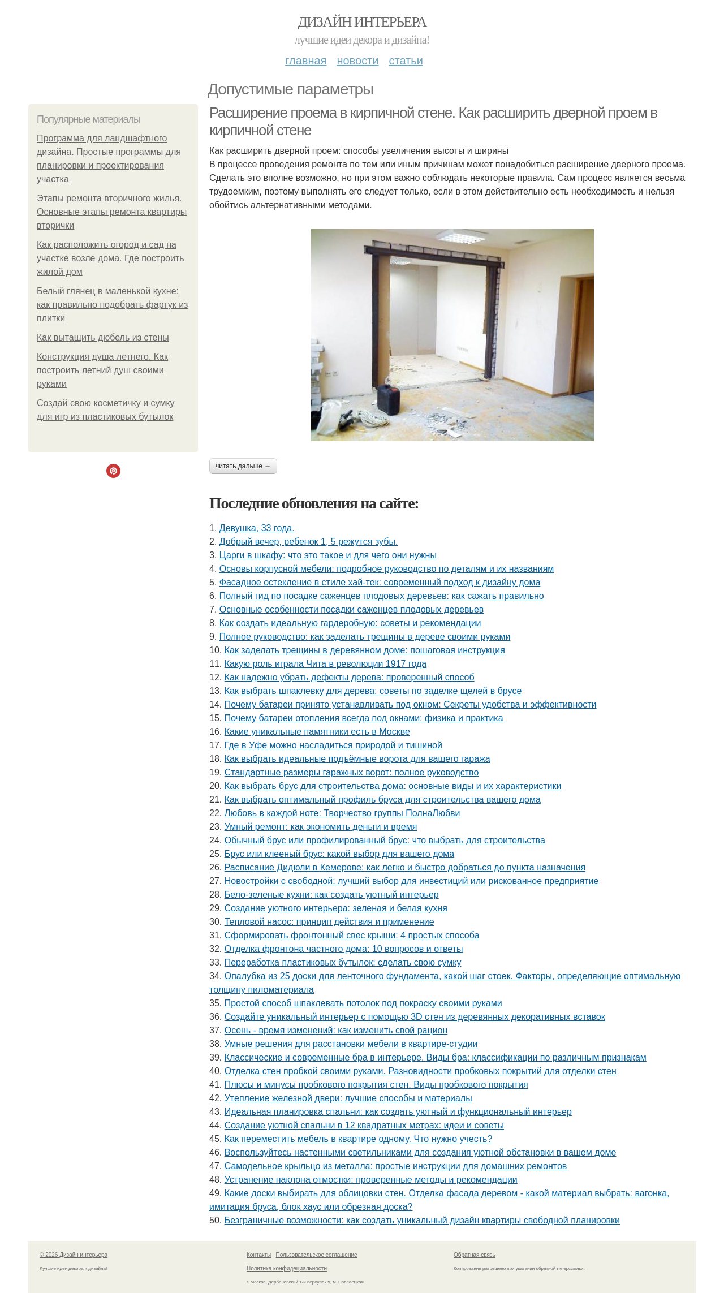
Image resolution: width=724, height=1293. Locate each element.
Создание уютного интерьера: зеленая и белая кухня (336, 908)
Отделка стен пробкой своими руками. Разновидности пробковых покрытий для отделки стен (421, 1071)
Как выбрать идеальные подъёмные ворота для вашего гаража (357, 759)
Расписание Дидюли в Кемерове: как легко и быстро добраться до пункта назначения (405, 867)
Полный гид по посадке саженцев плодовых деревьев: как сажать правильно (381, 596)
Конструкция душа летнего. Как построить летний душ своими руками (102, 370)
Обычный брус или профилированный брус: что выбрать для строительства (385, 840)
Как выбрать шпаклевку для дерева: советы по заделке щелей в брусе (373, 691)
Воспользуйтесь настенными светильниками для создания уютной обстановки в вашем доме (421, 1152)
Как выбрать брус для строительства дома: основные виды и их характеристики (393, 786)
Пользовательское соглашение (316, 1255)
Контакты (259, 1255)
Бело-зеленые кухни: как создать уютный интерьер (332, 894)
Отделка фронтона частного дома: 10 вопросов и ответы (344, 949)
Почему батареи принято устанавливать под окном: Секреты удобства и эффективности (411, 704)
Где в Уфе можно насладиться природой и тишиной (333, 745)
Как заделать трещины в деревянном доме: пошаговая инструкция (365, 650)
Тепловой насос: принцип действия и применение (329, 921)
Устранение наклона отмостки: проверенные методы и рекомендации (371, 1179)
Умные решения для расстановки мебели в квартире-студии (351, 1044)
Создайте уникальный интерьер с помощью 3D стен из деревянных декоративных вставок (415, 1017)
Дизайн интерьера (362, 22)
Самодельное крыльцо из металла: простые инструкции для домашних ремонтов (396, 1166)
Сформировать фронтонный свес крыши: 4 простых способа (352, 935)
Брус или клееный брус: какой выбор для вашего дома (340, 854)
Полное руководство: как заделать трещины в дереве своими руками (365, 636)
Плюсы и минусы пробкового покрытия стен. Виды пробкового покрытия (376, 1084)
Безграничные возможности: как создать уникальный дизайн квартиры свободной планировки (422, 1220)
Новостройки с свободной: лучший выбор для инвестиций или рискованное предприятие (412, 881)
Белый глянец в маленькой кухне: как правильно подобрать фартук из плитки (112, 304)
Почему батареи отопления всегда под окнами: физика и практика (364, 718)
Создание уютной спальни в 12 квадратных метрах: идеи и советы (364, 1125)
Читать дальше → (243, 466)
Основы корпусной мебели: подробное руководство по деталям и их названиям (386, 569)
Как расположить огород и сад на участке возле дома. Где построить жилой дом (110, 258)
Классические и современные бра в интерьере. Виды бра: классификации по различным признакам (436, 1057)
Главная (305, 60)
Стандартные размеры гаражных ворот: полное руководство (352, 772)
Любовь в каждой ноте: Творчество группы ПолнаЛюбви (342, 813)
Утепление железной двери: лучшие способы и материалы (348, 1098)
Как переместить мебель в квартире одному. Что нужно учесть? (359, 1139)
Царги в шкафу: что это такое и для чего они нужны (328, 555)
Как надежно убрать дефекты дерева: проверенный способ (350, 677)
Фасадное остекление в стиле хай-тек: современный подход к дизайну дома (380, 582)
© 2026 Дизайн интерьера (73, 1255)
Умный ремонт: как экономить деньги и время (321, 826)
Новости (357, 60)
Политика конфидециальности (287, 1268)
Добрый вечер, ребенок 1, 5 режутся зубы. (308, 541)
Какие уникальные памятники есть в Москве (317, 731)
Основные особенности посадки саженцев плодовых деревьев (351, 609)
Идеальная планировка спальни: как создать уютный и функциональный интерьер (398, 1112)
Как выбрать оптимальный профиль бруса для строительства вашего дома (383, 799)
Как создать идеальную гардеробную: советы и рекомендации (350, 623)
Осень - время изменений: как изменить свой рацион (336, 1030)
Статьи (406, 60)
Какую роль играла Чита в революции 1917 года (325, 664)
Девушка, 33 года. (257, 528)
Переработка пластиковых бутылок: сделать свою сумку (343, 962)
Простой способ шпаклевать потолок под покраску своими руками (363, 1003)
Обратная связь (474, 1255)
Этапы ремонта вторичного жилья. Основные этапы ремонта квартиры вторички (112, 211)
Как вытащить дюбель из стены (103, 337)
